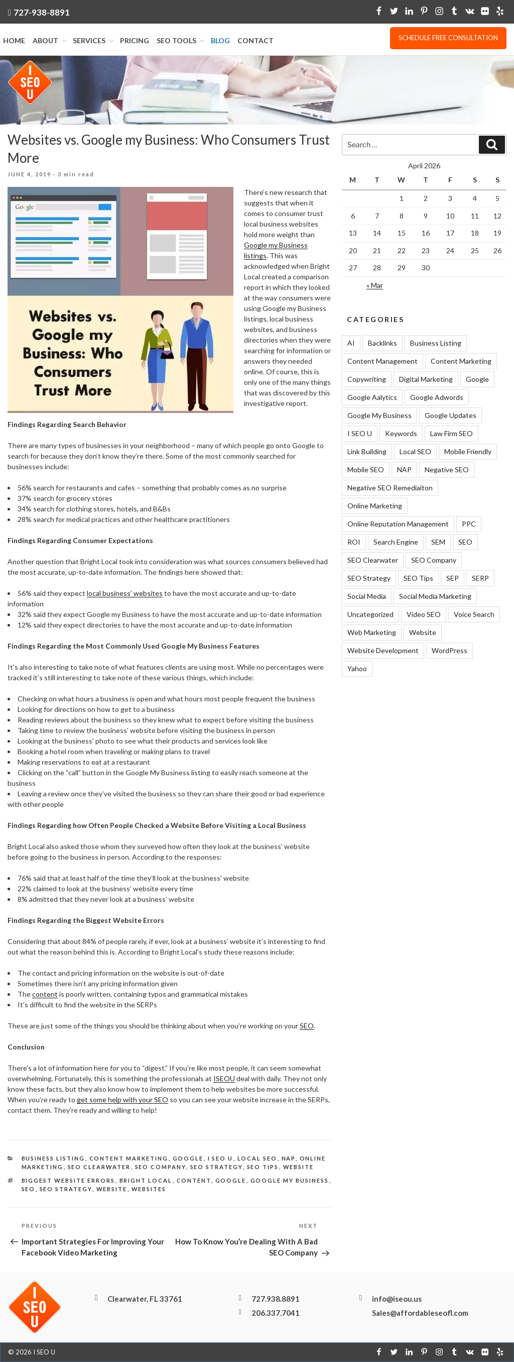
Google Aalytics (372, 397)
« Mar (374, 285)
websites (149, 1189)
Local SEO (257, 1159)
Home (14, 40)
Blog (220, 40)
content (45, 994)
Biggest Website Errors (68, 1181)
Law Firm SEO (451, 433)
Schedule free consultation (448, 38)
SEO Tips (263, 1167)
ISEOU (224, 1079)
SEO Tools (181, 40)
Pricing (134, 40)
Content (194, 1181)
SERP (480, 578)
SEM (438, 542)
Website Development (383, 650)
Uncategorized (370, 614)
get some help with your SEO (122, 1100)
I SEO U (220, 1159)
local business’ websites (125, 593)
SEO (307, 1026)
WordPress (449, 650)
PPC (469, 523)
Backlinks (382, 343)
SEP (452, 578)
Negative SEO (447, 469)
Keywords (401, 433)
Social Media (366, 596)
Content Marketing (129, 1159)
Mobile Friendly (467, 451)
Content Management (382, 361)
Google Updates (450, 415)
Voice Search (474, 614)
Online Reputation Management (398, 523)
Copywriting (366, 379)
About (50, 40)
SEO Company (160, 1167)
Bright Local (146, 1181)
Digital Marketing (426, 379)
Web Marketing (371, 632)
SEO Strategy (216, 1167)
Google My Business (289, 1181)
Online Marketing (374, 505)
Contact (255, 40)
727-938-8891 (42, 12)
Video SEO (424, 614)
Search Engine (395, 542)
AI (351, 343)
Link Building (367, 451)
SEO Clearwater (99, 1167)
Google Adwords (436, 397)
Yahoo (357, 668)
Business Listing (53, 1159)
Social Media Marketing (435, 596)
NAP (289, 1159)
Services (94, 40)
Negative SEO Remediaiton (390, 487)
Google (188, 1159)
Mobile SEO (365, 469)
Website (298, 1167)
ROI (353, 542)
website (111, 1189)
